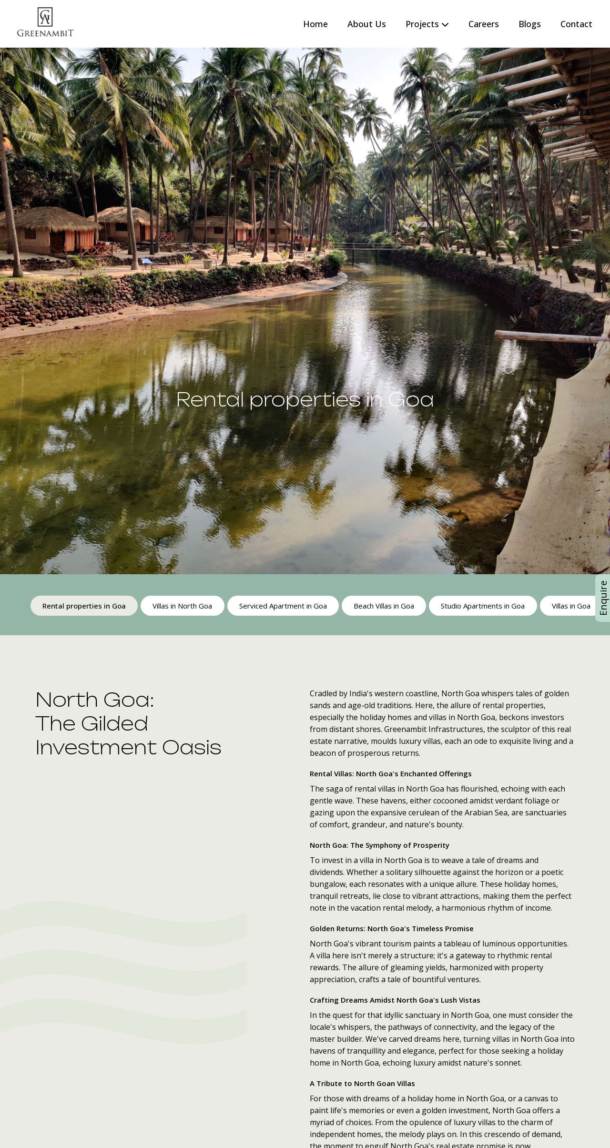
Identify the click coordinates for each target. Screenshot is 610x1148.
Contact (576, 24)
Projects (427, 24)
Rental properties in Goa (84, 605)
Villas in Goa (570, 605)
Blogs (529, 24)
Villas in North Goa (182, 605)
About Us (366, 24)
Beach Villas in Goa (383, 605)
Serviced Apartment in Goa (282, 605)
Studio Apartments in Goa (482, 605)
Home (315, 24)
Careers (483, 24)
